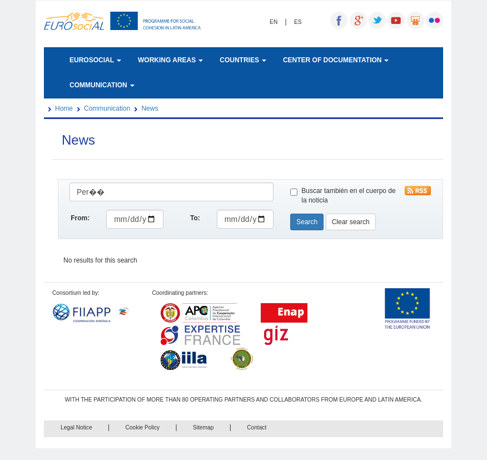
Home (64, 108)
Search (306, 222)
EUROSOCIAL (95, 60)
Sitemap (203, 427)
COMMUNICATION (102, 85)
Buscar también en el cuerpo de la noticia (342, 195)
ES (298, 22)
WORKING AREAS (170, 60)
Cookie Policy (142, 427)
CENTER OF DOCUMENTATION (336, 60)
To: (195, 218)
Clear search (351, 222)
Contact (256, 427)
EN (273, 22)
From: (80, 218)
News (149, 108)
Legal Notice (76, 427)
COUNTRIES (243, 60)
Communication (107, 108)
